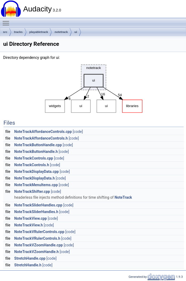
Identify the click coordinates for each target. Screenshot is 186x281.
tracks (18, 32)
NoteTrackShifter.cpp (32, 191)
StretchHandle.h (28, 265)
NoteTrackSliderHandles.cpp (38, 205)
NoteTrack (123, 197)
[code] (78, 131)
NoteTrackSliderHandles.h (36, 212)
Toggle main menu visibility (7, 20)
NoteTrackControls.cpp (33, 158)
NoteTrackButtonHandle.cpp (38, 145)
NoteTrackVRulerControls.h (37, 238)
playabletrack (38, 32)
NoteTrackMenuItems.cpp (36, 185)
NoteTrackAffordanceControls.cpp (43, 131)
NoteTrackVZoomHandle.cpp (38, 245)
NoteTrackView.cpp (30, 218)
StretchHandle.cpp (30, 258)
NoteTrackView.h (28, 225)
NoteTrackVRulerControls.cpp (39, 232)
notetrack (61, 32)
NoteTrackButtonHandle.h (36, 151)
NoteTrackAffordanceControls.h (41, 138)
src (5, 32)
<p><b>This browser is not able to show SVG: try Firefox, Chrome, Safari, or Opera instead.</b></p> (94, 87)
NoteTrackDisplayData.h (34, 178)
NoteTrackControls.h (31, 165)
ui (76, 32)
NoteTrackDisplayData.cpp (36, 171)
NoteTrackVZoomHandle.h (36, 252)
